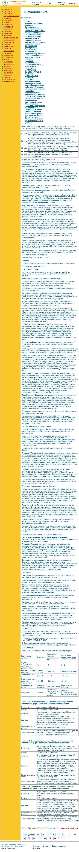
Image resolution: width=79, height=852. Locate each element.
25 (75, 835)
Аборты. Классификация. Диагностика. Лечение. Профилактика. (34, 63)
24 (70, 835)
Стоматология (8, 57)
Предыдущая (28, 835)
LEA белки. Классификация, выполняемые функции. (35, 51)
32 (55, 838)
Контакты (73, 3)
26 (24, 838)
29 (39, 838)
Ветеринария (8, 20)
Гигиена (6, 22)
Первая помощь (9, 46)
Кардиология (8, 29)
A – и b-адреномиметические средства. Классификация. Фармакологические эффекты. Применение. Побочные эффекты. (35, 27)
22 (59, 835)
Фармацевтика (8, 70)
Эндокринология (9, 79)
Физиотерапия (8, 73)
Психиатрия (7, 48)
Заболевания (8, 24)
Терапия (6, 59)
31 (50, 838)
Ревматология (8, 55)
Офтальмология (9, 40)
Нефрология (8, 33)
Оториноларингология (11, 38)
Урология (7, 66)
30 (45, 838)
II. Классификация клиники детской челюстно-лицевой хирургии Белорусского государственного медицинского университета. (35, 42)
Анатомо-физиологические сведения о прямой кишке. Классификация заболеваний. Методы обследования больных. (35, 84)
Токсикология (8, 62)
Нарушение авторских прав (69, 828)
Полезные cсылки (61, 3)
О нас (49, 3)
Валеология (7, 18)
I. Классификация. (33, 34)
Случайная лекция (36, 3)
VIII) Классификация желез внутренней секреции (34, 57)
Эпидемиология (9, 81)
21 (54, 835)
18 (38, 835)
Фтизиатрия (7, 75)
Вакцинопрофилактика (11, 16)
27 (29, 838)
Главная (36, 846)
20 (48, 835)
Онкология (7, 35)
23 (64, 835)
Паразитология (9, 42)
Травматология (9, 64)
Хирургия (7, 77)
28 (34, 838)
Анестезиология (9, 13)
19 (43, 835)
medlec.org (19, 847)
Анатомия (7, 11)
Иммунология (8, 27)
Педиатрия (7, 44)
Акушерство (8, 9)
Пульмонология (9, 51)
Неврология (7, 31)
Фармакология (8, 68)
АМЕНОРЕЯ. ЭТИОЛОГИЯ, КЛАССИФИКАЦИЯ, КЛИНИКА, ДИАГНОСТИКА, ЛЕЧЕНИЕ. (33, 73)
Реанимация (8, 53)
